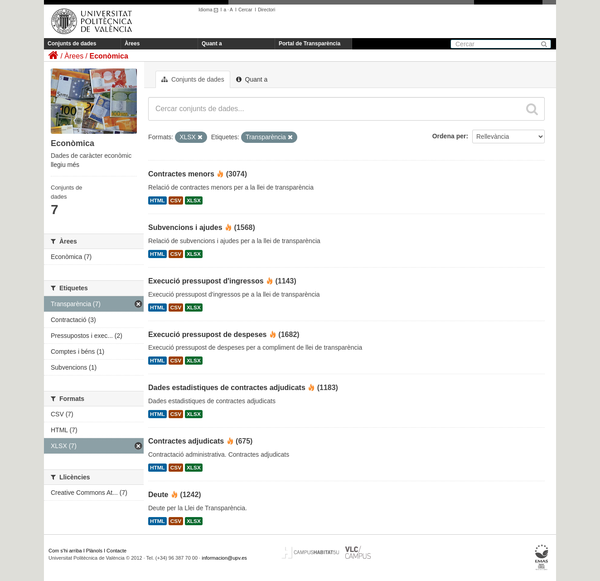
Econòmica (108, 56)
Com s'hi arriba (65, 550)
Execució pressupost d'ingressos (206, 281)
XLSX (194, 200)
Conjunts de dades (72, 43)
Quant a (212, 43)
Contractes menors (181, 174)
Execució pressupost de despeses (207, 334)
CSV (175, 200)
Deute (158, 494)
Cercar (245, 9)
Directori (266, 9)
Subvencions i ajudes (185, 227)
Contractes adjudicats (186, 441)
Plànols (94, 550)
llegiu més (65, 164)
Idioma (209, 9)
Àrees (132, 43)
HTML (157, 200)
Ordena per (449, 136)
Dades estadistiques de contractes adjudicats (226, 387)
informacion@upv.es (224, 558)
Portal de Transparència (309, 43)
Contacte (116, 550)
